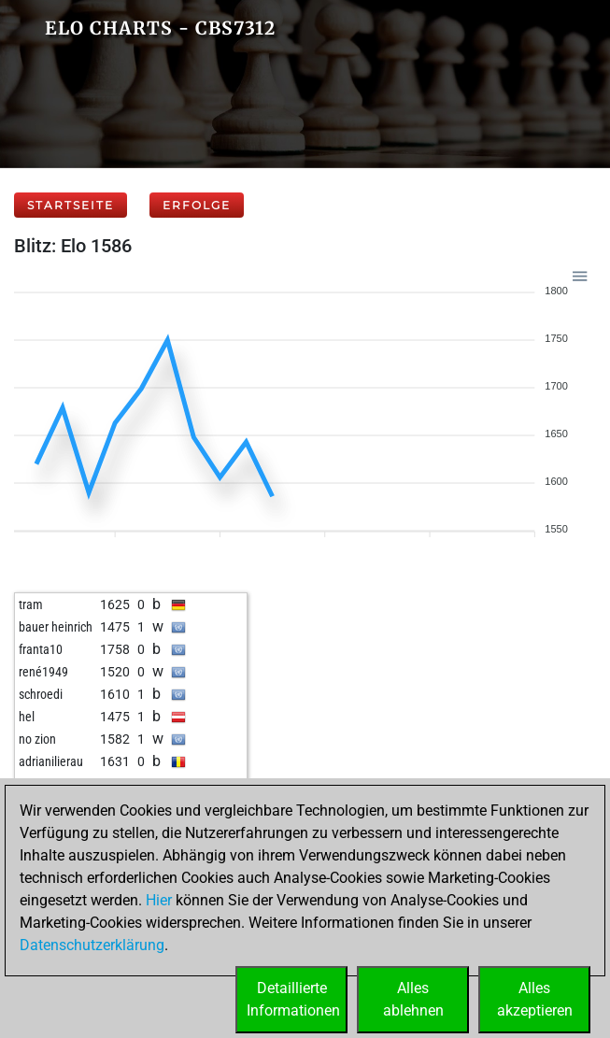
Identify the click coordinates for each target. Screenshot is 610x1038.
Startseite (70, 205)
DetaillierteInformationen (293, 999)
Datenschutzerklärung (92, 945)
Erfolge (197, 205)
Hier (159, 900)
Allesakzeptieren (535, 999)
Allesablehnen (413, 999)
